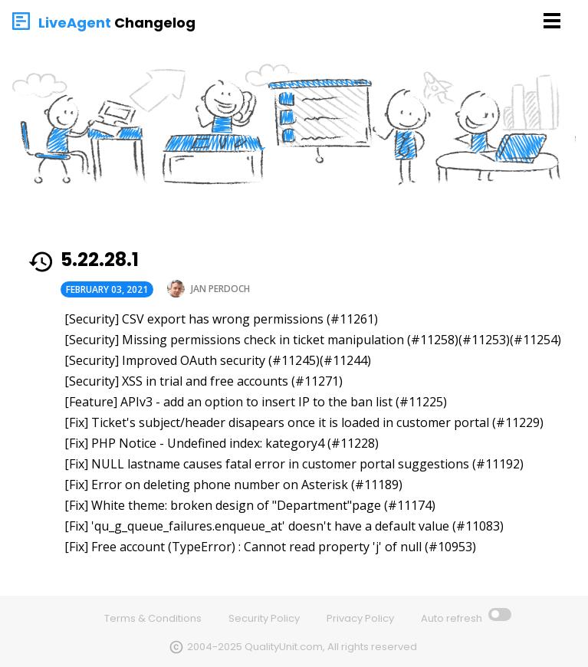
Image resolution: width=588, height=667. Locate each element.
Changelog (154, 22)
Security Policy (264, 618)
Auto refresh (453, 618)
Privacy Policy (360, 618)
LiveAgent (74, 22)
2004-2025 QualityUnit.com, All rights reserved (302, 646)
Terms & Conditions (153, 618)
